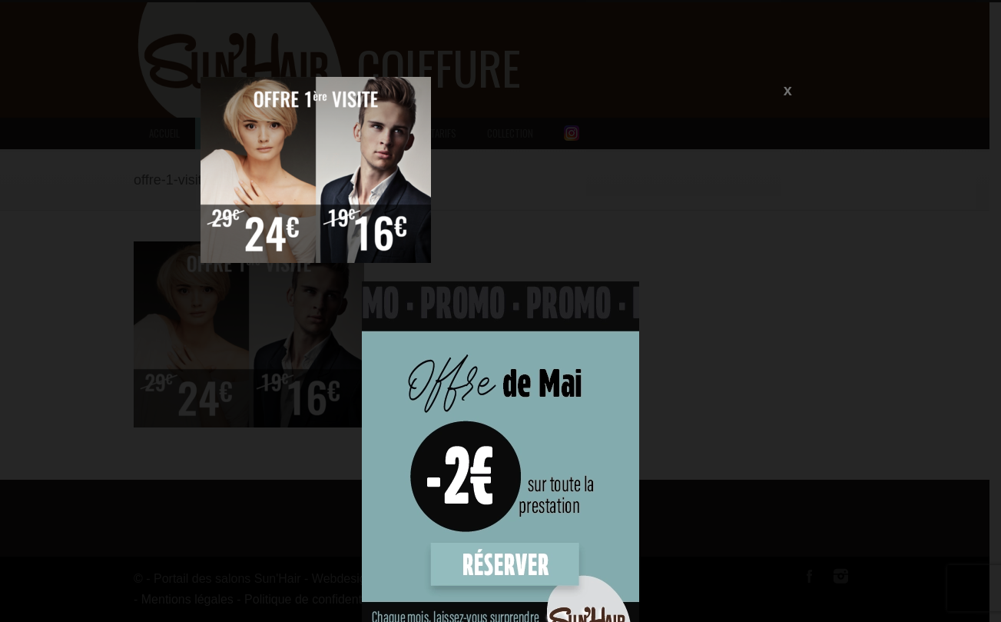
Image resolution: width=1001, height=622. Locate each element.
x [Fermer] (788, 89)
